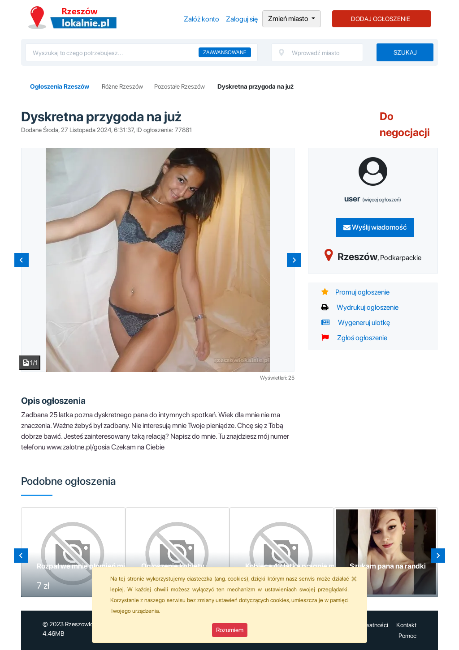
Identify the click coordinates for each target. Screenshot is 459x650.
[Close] (354, 578)
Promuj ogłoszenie (355, 292)
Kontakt (406, 625)
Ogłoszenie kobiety (172, 566)
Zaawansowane (225, 52)
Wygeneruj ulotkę (355, 322)
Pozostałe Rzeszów (179, 86)
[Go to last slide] (21, 555)
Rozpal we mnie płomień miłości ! (90, 566)
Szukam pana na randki (388, 566)
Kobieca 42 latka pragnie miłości (298, 566)
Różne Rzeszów (122, 86)
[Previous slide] (21, 260)
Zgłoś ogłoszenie (354, 338)
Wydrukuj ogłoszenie (359, 307)
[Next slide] (294, 260)
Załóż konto (201, 19)
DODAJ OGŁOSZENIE (380, 18)
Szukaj (405, 52)
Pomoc (407, 635)
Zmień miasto (289, 18)
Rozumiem (229, 629)
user (372, 198)
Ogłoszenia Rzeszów (72, 17)
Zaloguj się (242, 19)
